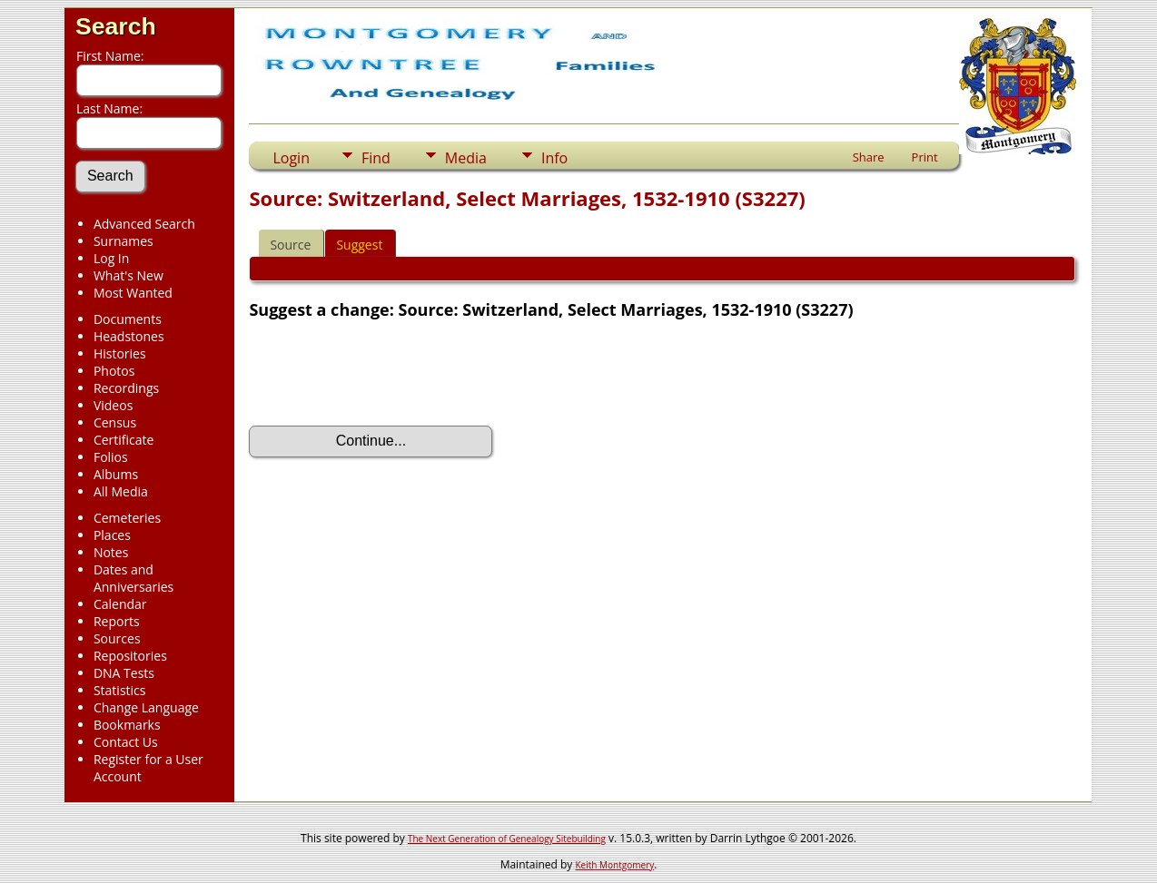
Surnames (123, 241)
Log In (111, 258)
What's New (128, 275)
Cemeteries (127, 517)
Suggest (359, 244)
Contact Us (126, 742)
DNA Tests (124, 673)
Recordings (126, 388)
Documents (128, 319)
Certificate (124, 439)
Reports (117, 621)
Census (115, 422)
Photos (114, 370)
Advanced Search (144, 223)
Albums (116, 474)
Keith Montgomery (615, 864)
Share (869, 157)
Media (466, 158)
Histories (120, 353)
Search (115, 26)
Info (554, 158)
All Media (121, 491)
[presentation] (387, 373)
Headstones (129, 336)
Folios (111, 457)
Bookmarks (127, 724)
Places (112, 535)
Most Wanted (133, 292)
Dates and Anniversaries (133, 578)
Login (291, 158)
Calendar (120, 604)
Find (376, 158)
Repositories (130, 655)
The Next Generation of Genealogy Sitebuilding (507, 838)
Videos (113, 405)
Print (925, 157)
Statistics (120, 690)
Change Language (146, 707)
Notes (111, 552)
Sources (117, 638)
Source (290, 244)
